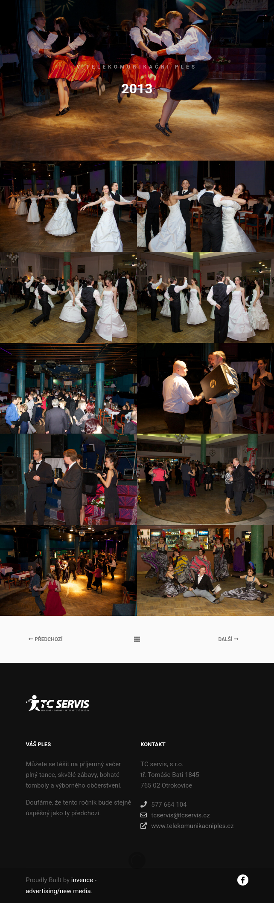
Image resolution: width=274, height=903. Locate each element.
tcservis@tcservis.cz (175, 815)
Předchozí (45, 639)
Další (228, 639)
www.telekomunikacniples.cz (186, 826)
